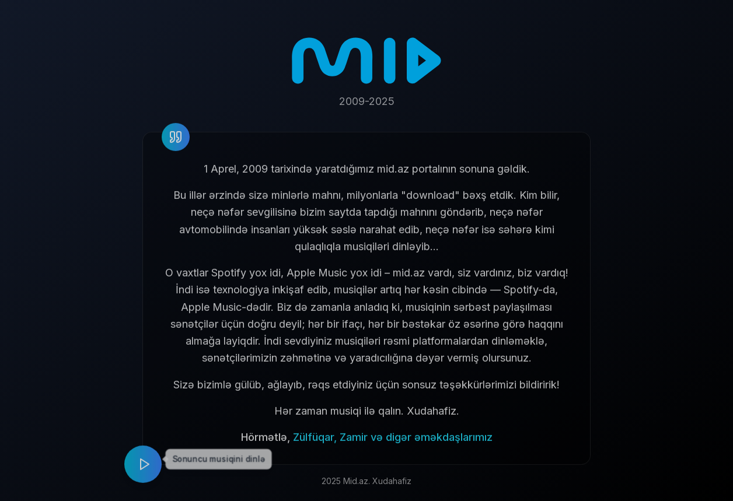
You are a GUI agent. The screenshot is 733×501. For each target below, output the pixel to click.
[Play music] (143, 469)
